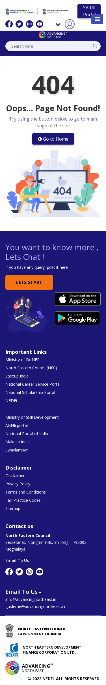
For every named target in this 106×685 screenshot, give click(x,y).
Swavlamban (17, 450)
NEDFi (11, 401)
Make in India (17, 442)
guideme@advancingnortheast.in (35, 606)
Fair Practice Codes (23, 500)
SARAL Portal (90, 11)
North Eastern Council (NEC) (31, 368)
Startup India (17, 376)
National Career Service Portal (32, 384)
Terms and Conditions (25, 492)
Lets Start (29, 282)
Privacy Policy (17, 484)
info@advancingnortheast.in (30, 599)
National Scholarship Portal (30, 392)
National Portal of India (26, 434)
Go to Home (53, 139)
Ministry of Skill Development (32, 417)
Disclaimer (15, 476)
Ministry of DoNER (22, 360)
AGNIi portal (16, 425)
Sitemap (12, 509)
